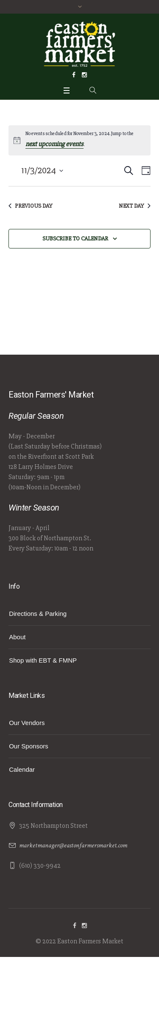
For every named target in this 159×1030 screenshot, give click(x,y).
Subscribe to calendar (75, 238)
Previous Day (30, 205)
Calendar (22, 769)
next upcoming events (54, 144)
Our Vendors (27, 722)
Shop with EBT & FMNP (43, 660)
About (17, 637)
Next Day (135, 205)
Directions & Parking (38, 613)
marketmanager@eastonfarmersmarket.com (73, 845)
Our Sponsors (28, 746)
